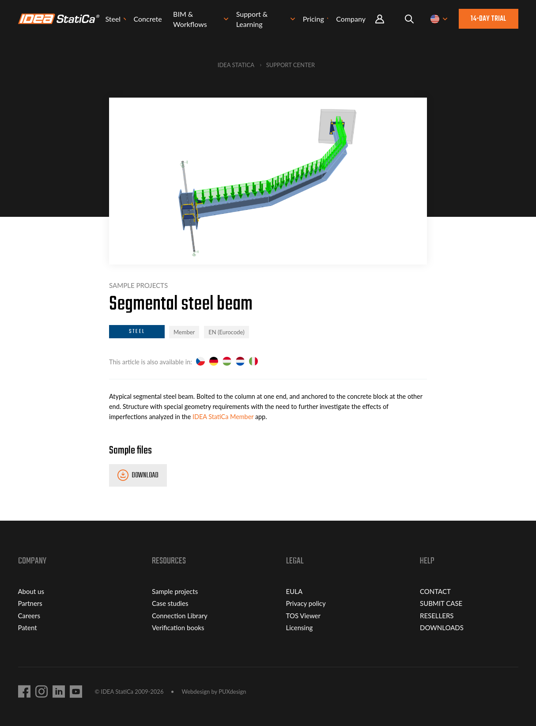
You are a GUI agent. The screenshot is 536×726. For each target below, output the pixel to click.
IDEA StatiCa (236, 64)
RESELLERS (436, 616)
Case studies (170, 603)
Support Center (290, 64)
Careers (29, 616)
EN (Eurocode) (226, 332)
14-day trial (488, 19)
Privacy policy (306, 603)
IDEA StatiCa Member (223, 416)
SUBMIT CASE (441, 603)
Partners (30, 603)
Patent (27, 627)
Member (184, 332)
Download (145, 475)
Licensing (299, 627)
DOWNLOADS (442, 627)
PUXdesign (232, 691)
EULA (294, 591)
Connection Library (180, 616)
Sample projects (175, 591)
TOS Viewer (303, 616)
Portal (380, 20)
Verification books (178, 627)
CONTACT (435, 591)
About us (31, 591)
